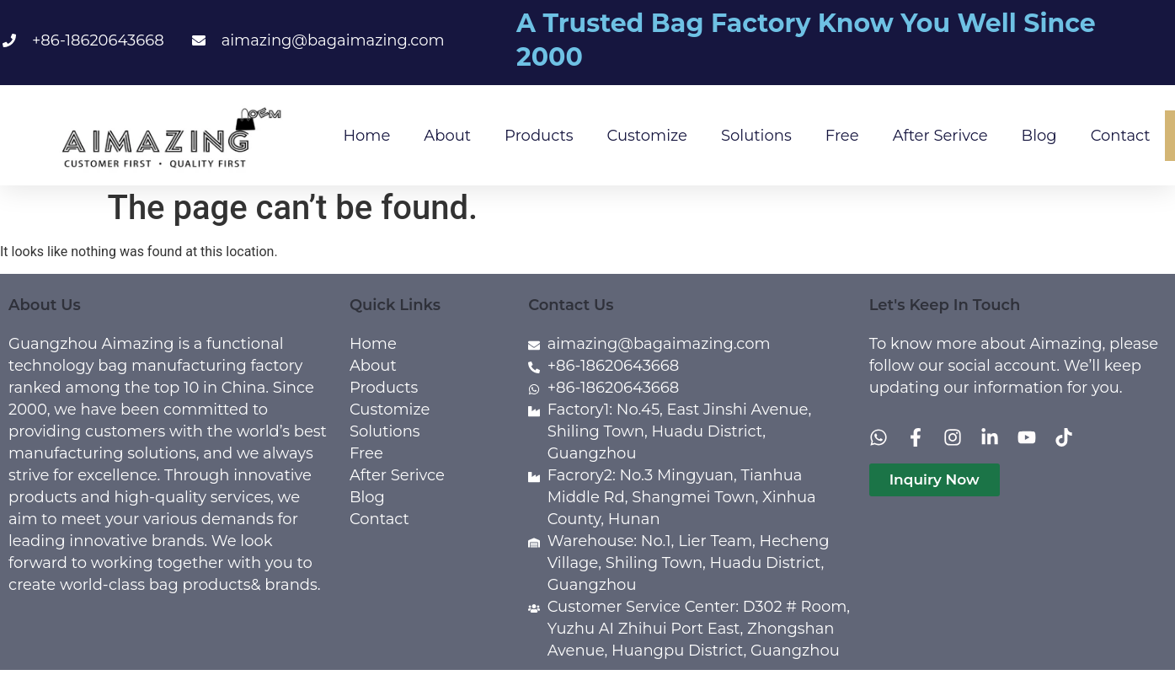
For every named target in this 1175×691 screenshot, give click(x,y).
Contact (1121, 135)
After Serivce (940, 135)
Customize (647, 135)
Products (539, 135)
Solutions (756, 135)
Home (366, 135)
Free (842, 135)
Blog (1039, 135)
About (447, 135)
